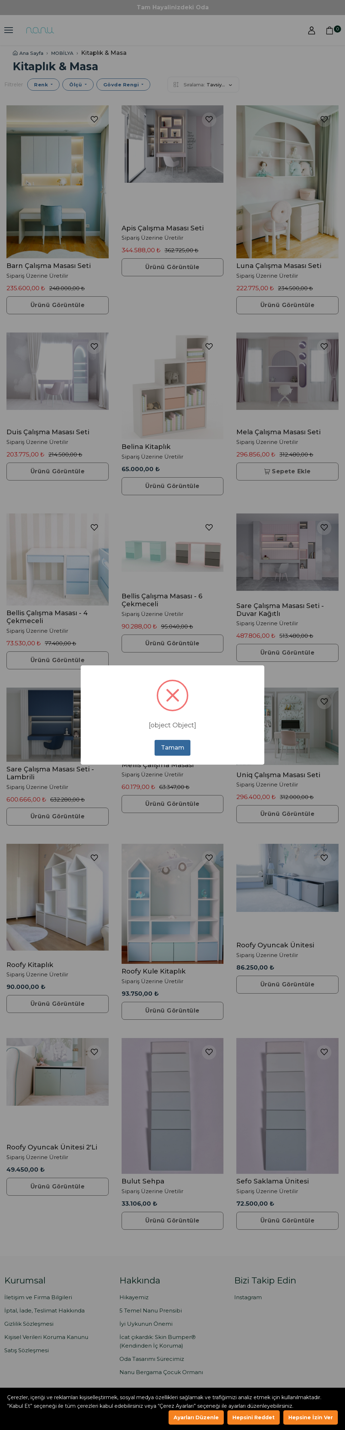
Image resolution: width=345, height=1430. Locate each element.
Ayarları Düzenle (196, 1417)
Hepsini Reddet (253, 1417)
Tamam (172, 747)
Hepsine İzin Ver (310, 1417)
